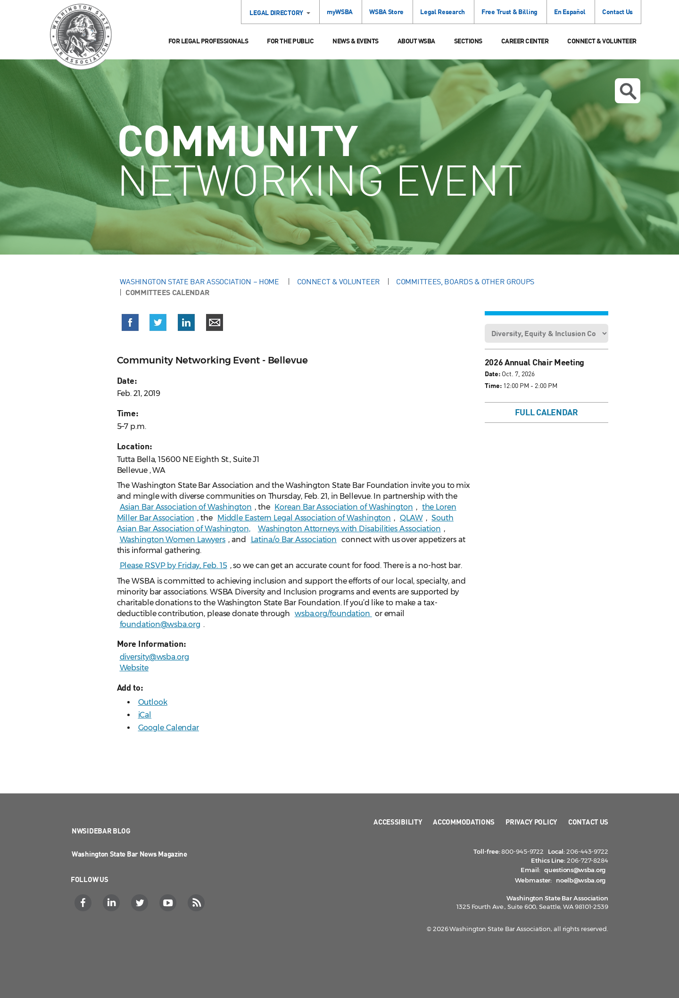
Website (134, 667)
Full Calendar (546, 412)
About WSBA (416, 41)
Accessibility (397, 821)
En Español (570, 12)
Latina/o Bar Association (294, 539)
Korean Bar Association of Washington (343, 507)
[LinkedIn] (112, 902)
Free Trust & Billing (509, 12)
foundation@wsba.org (160, 624)
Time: (493, 385)
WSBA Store (386, 12)
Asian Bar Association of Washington (186, 507)
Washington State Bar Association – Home (200, 281)
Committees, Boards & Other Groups (465, 281)
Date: (492, 374)
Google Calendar (168, 727)
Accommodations (464, 821)
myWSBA (340, 12)
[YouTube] (169, 902)
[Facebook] (84, 902)
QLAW (411, 517)
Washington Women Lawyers (173, 539)
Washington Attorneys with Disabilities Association (349, 528)
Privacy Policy (531, 821)
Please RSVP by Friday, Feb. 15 (173, 565)
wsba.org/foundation (333, 613)
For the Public (290, 41)
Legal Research (442, 12)
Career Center (525, 41)
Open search (628, 91)
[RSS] (197, 902)
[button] (130, 324)
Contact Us (617, 12)
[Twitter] (140, 902)
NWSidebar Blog (101, 830)
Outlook (152, 702)
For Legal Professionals (208, 41)
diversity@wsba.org (154, 656)
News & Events (355, 41)
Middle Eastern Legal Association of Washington (304, 517)
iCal (145, 714)
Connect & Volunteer (602, 41)
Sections (468, 41)
